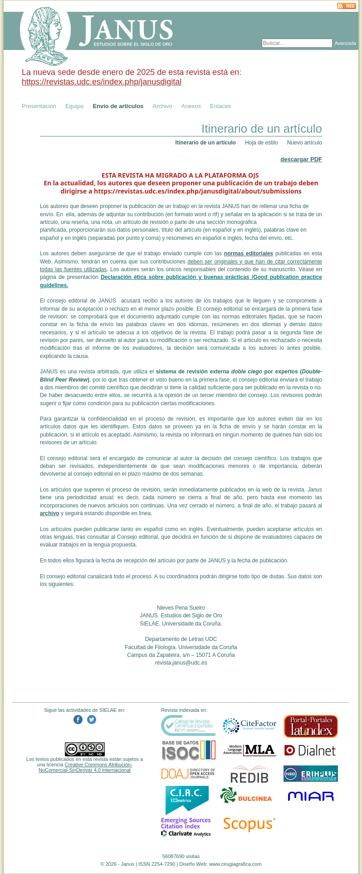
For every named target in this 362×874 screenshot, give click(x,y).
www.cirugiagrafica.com (235, 864)
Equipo (74, 106)
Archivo (162, 106)
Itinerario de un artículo (206, 142)
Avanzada (345, 43)
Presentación (39, 106)
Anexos (191, 106)
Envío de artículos (118, 106)
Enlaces (220, 106)
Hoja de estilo (261, 142)
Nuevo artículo (304, 142)
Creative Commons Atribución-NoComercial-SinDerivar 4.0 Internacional (85, 767)
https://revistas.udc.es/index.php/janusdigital (101, 81)
